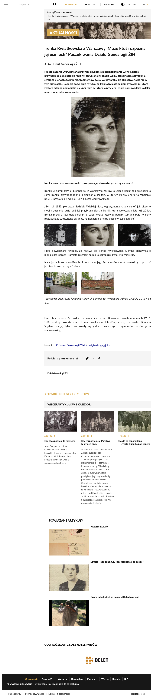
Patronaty (92, 678)
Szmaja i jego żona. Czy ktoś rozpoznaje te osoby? (117, 561)
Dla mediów (77, 678)
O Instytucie (31, 678)
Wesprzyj (69, 4)
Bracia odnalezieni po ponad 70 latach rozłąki (115, 596)
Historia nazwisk (99, 525)
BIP (126, 678)
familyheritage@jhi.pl (98, 345)
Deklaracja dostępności (60, 693)
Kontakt (90, 4)
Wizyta (108, 4)
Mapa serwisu (15, 693)
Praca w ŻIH (48, 678)
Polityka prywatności (35, 693)
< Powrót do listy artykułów (66, 393)
